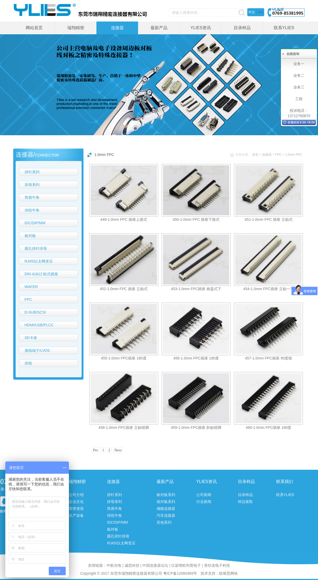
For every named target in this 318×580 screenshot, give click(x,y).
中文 (252, 12)
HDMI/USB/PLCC (39, 325)
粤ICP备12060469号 (180, 573)
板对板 (30, 236)
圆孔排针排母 (36, 248)
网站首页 (34, 28)
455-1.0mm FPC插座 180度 (124, 358)
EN (260, 12)
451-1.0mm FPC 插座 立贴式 (268, 219)
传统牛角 (32, 210)
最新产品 (159, 28)
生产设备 (76, 515)
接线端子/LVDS (37, 350)
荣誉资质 (76, 508)
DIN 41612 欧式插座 (41, 274)
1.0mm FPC (293, 154)
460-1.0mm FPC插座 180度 (268, 427)
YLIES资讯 (200, 28)
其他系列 (164, 522)
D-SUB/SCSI (35, 312)
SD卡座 (31, 338)
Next (118, 450)
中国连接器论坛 (155, 565)
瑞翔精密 (75, 28)
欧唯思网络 (228, 573)
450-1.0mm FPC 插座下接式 (196, 219)
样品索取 (245, 501)
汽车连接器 (166, 515)
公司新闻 (203, 495)
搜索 (241, 12)
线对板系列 (166, 501)
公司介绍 (76, 495)
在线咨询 (292, 54)
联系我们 (284, 481)
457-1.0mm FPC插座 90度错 (268, 358)
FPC (28, 299)
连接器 (117, 28)
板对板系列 (166, 495)
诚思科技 (132, 565)
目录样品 (242, 28)
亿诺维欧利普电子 (186, 565)
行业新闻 (203, 501)
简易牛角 (32, 197)
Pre (95, 450)
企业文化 (76, 501)
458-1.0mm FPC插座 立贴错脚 (123, 427)
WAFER (31, 287)
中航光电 (114, 565)
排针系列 (32, 172)
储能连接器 (166, 508)
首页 (255, 154)
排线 (28, 363)
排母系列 (32, 185)
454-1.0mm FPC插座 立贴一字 (268, 289)
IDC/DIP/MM (35, 223)
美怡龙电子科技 (217, 565)
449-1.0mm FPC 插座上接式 (123, 219)
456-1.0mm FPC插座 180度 (196, 358)
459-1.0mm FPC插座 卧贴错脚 (196, 427)
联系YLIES (284, 28)
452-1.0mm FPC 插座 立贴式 (123, 289)
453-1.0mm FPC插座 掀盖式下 (196, 289)
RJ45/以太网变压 (39, 261)
